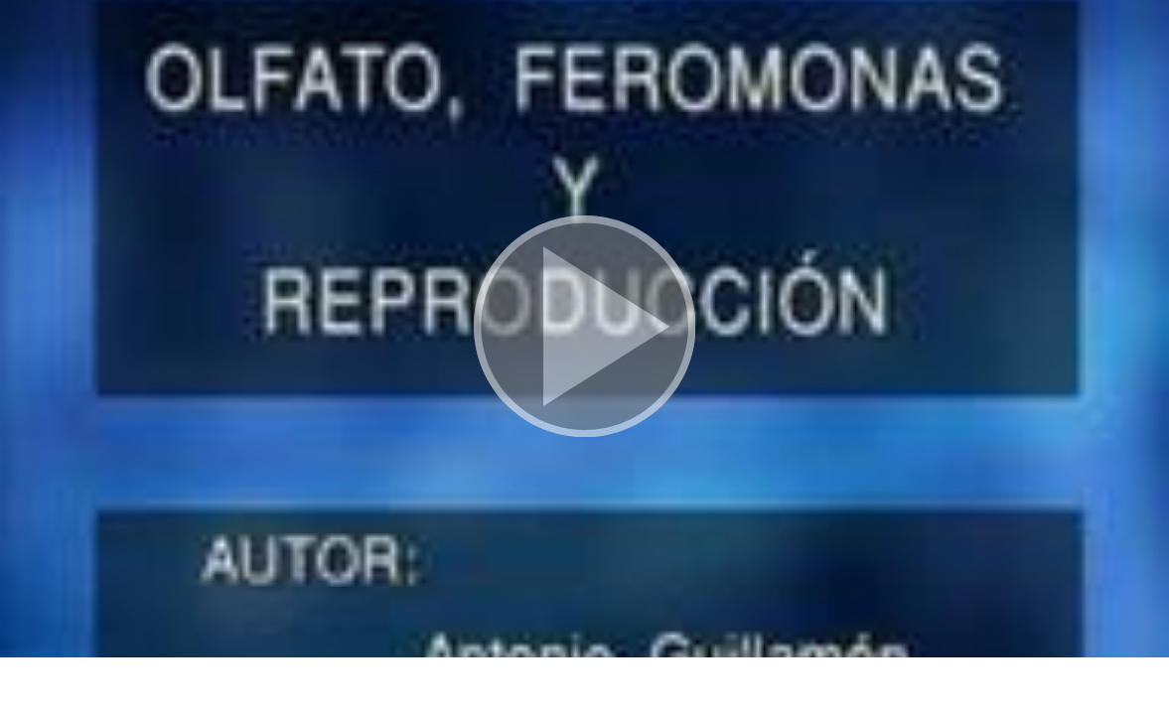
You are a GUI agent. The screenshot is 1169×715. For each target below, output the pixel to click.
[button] (584, 328)
